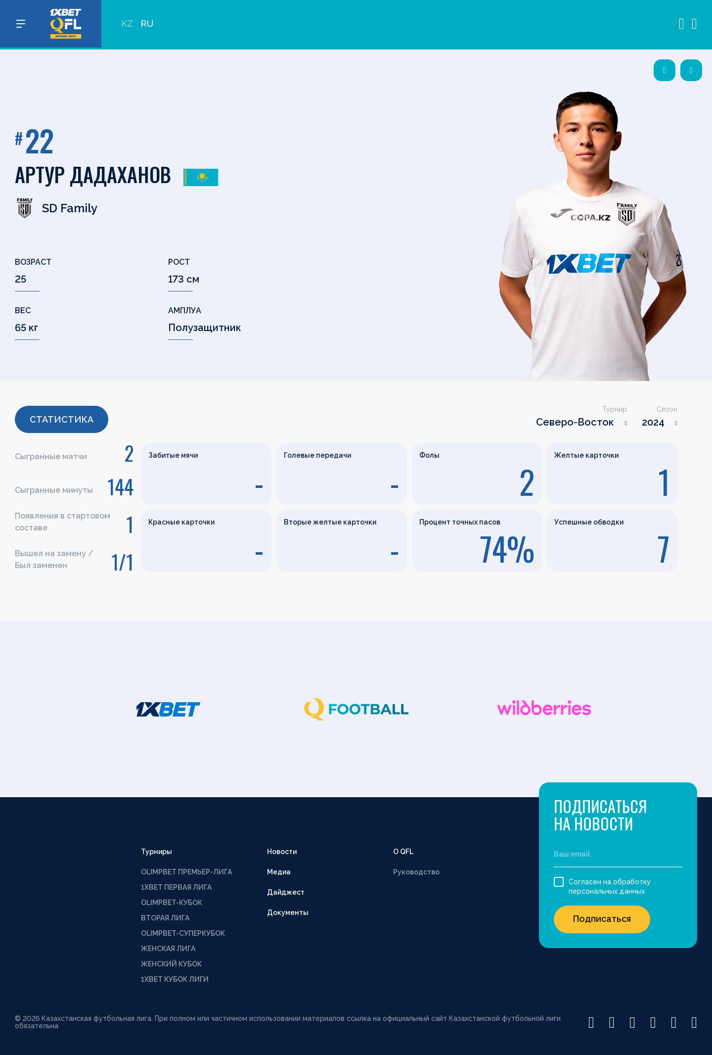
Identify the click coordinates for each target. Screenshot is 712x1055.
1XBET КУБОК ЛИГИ (175, 979)
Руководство (416, 872)
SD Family (56, 208)
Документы (288, 912)
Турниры (156, 852)
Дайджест (286, 892)
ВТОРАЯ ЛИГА (165, 918)
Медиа (279, 872)
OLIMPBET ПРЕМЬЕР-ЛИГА (186, 872)
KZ (127, 25)
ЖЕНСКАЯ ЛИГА (168, 949)
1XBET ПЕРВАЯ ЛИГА (176, 887)
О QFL (403, 852)
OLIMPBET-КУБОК (171, 903)
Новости (282, 852)
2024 (653, 422)
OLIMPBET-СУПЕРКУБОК (183, 933)
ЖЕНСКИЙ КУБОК (171, 964)
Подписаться (602, 918)
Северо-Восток (575, 422)
